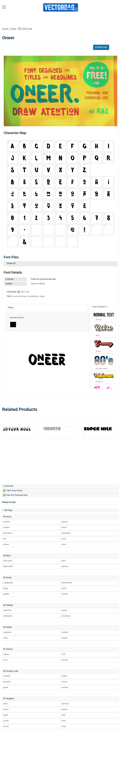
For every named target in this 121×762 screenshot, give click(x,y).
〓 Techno (8, 649)
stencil (6, 544)
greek (5, 687)
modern (65, 632)
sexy (64, 720)
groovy (65, 522)
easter (64, 610)
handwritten (33, 296)
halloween (7, 616)
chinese (6, 676)
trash (64, 588)
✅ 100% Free (25, 28)
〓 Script (7, 577)
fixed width (8, 566)
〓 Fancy (7, 516)
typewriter (66, 533)
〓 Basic (7, 555)
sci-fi (5, 660)
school (65, 594)
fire (4, 539)
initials (65, 638)
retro (64, 544)
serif (64, 561)
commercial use (20, 296)
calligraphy (8, 582)
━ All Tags (8, 510)
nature (64, 709)
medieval (7, 632)
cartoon (6, 522)
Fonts (13, 28)
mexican (7, 682)
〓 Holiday (8, 605)
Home (5, 28)
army (64, 539)
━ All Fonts (8, 486)
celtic (5, 638)
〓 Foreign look (10, 671)
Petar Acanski (38, 283)
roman (64, 682)
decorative (8, 533)
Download (101, 47)
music (6, 726)
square (6, 654)
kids (63, 715)
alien (5, 703)
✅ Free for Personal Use (15, 495)
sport (5, 715)
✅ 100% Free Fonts (12, 490)
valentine (7, 610)
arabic (64, 676)
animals (65, 703)
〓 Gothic (7, 627)
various (65, 566)
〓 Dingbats (8, 698)
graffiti (6, 594)
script (42, 296)
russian (65, 687)
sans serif (7, 561)
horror (64, 527)
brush (5, 588)
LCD (63, 654)
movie (6, 720)
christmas (66, 616)
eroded (6, 527)
